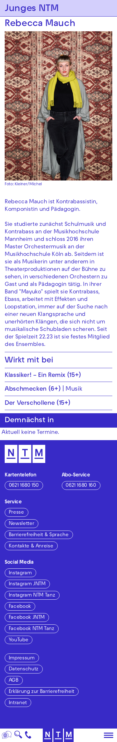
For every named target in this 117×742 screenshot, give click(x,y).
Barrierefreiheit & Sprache (39, 535)
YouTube (18, 640)
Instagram (20, 573)
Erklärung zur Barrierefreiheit (41, 691)
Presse (16, 512)
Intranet (18, 703)
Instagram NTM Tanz (32, 595)
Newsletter (21, 523)
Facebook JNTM (27, 617)
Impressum (22, 658)
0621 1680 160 (81, 485)
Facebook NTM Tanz (31, 629)
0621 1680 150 (24, 485)
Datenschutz (23, 669)
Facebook (20, 606)
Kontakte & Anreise (31, 546)
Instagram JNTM (27, 584)
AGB (13, 680)
